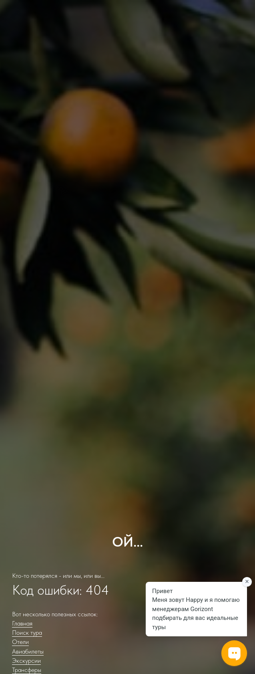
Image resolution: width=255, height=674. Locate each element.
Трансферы (26, 670)
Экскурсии (26, 660)
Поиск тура (27, 632)
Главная (22, 623)
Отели (20, 642)
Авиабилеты (28, 651)
